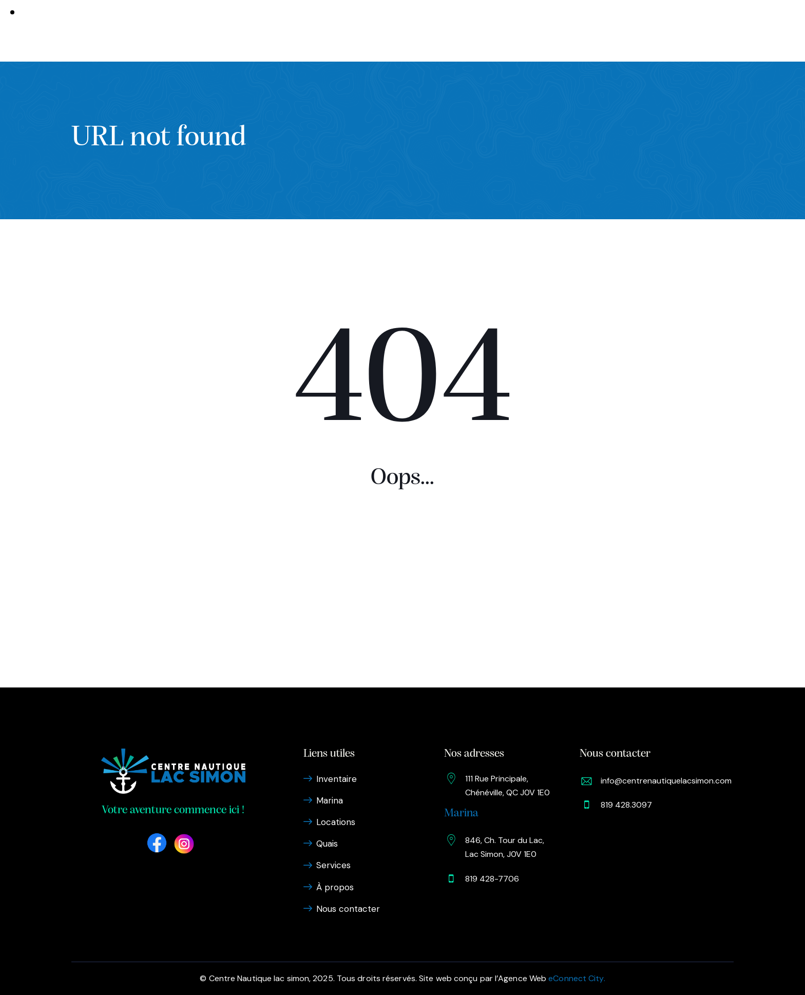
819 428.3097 (626, 804)
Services (444, 30)
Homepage (402, 567)
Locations (358, 30)
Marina (311, 30)
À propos (493, 30)
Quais (403, 30)
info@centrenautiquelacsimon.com (666, 780)
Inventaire (261, 30)
